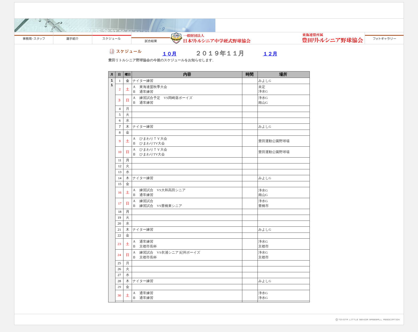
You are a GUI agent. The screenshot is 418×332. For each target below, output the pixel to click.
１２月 (270, 54)
